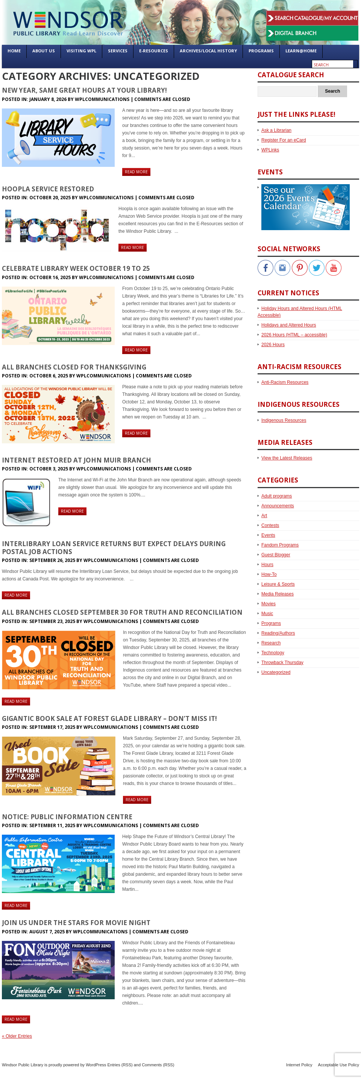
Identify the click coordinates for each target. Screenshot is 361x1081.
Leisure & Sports (278, 584)
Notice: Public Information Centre (67, 816)
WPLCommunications (102, 99)
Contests (270, 525)
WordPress (96, 1065)
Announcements (277, 505)
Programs (271, 623)
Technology (272, 652)
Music (267, 613)
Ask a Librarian (276, 130)
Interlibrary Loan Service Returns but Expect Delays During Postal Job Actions (114, 547)
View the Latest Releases (286, 458)
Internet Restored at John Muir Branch (76, 460)
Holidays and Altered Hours (288, 325)
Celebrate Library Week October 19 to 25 (76, 268)
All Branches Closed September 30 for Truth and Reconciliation (122, 612)
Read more (136, 171)
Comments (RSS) (158, 1065)
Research (271, 643)
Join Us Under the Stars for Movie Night (76, 922)
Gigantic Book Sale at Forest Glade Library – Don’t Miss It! (109, 718)
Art (264, 515)
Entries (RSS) (119, 1065)
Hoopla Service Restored (48, 189)
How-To (269, 574)
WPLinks (270, 150)
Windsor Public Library (22, 1065)
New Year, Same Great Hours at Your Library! (84, 90)
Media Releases (277, 594)
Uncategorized (275, 672)
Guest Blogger (275, 554)
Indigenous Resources (283, 420)
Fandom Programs (280, 545)
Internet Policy (299, 1065)
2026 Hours (273, 344)
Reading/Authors (278, 633)
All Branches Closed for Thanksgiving (74, 367)
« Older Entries (17, 1036)
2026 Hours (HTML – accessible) (294, 334)
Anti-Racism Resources (284, 382)
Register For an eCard (283, 140)
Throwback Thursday (282, 662)
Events (268, 535)
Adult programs (276, 496)
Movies (268, 603)
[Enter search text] (332, 64)
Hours (267, 564)
